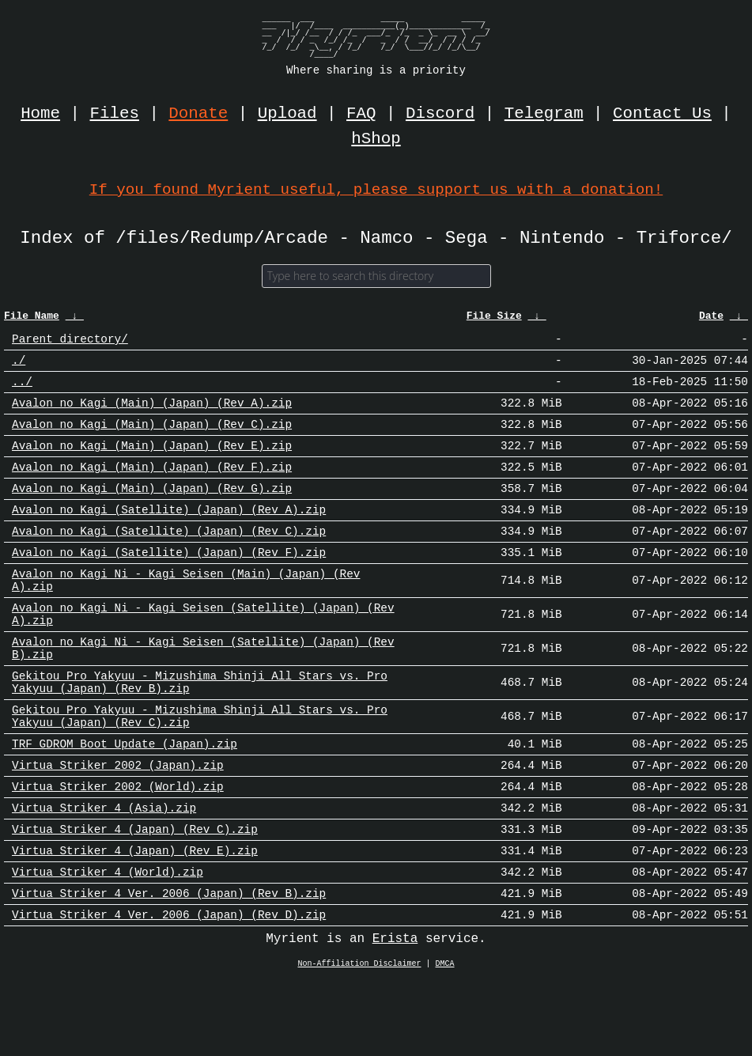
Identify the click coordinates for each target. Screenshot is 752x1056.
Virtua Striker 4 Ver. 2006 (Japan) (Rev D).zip (169, 989)
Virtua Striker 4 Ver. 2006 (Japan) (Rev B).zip (169, 965)
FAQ (361, 114)
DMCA (445, 1039)
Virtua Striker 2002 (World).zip (118, 846)
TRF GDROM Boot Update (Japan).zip (124, 799)
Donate (198, 114)
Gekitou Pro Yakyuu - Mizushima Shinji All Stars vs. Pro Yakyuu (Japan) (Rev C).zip (199, 768)
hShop (375, 139)
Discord (440, 114)
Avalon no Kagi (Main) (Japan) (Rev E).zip (152, 463)
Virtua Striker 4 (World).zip (107, 941)
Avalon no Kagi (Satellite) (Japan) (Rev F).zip (169, 581)
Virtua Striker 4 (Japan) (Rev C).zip (135, 894)
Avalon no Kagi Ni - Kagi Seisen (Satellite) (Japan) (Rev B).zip (203, 691)
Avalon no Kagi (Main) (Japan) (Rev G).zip (152, 510)
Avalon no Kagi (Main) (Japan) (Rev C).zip (152, 439)
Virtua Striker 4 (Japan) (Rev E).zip (135, 917)
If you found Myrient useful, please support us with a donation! (376, 189)
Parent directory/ (70, 344)
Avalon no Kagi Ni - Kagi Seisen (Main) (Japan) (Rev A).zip (186, 613)
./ (18, 368)
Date (711, 320)
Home (40, 114)
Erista (395, 1014)
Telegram (544, 114)
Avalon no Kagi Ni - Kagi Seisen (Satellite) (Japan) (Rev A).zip (203, 652)
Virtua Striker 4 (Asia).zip (104, 870)
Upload (287, 114)
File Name (31, 320)
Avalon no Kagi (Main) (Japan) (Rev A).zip (152, 415)
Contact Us (662, 114)
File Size (494, 320)
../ (22, 391)
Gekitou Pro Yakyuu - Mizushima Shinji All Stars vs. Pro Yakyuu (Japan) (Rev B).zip (199, 729)
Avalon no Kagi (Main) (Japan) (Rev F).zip (152, 486)
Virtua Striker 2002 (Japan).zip (118, 823)
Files (114, 114)
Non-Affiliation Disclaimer (359, 1039)
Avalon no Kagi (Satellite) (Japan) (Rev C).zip (169, 558)
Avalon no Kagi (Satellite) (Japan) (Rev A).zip (169, 534)
